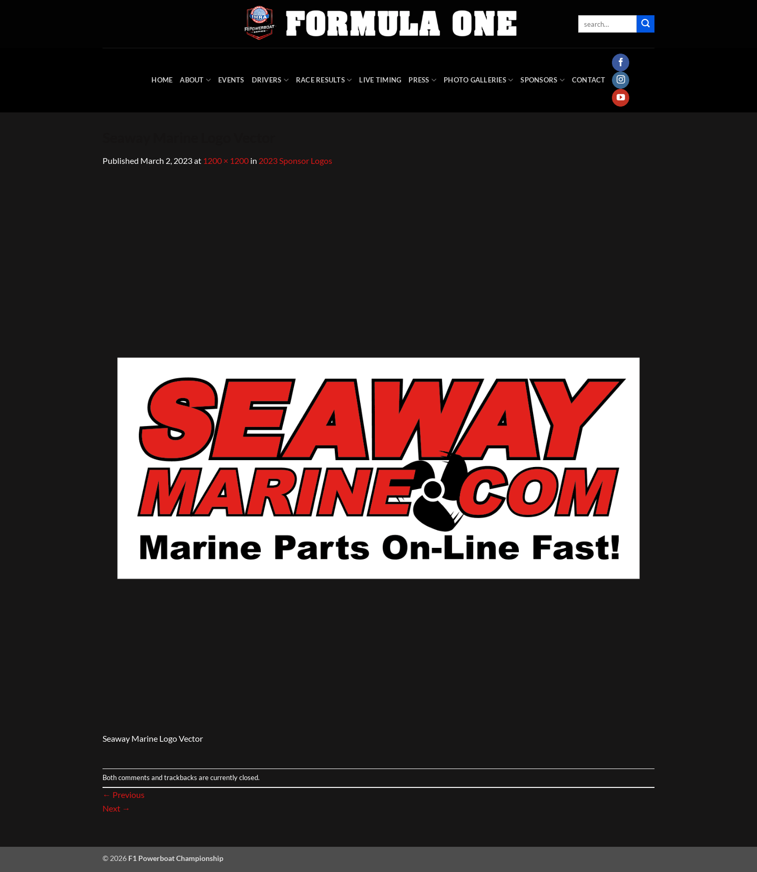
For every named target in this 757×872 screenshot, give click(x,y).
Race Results (324, 80)
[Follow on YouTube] (620, 98)
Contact (589, 80)
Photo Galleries (478, 80)
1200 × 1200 (226, 160)
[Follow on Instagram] (620, 80)
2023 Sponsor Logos (295, 160)
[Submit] (645, 24)
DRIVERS (270, 80)
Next (116, 808)
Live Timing (380, 80)
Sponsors (542, 80)
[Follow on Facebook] (620, 62)
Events (231, 80)
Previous (124, 795)
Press (422, 80)
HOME (161, 80)
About (195, 80)
